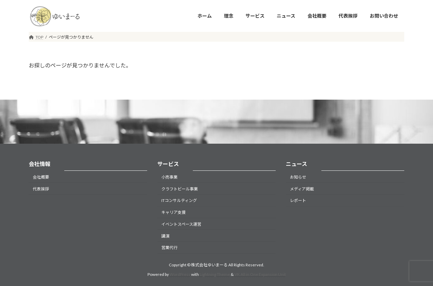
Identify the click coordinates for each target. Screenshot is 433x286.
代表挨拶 (41, 188)
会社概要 (41, 177)
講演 (165, 235)
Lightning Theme (215, 274)
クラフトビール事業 (179, 188)
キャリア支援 (173, 212)
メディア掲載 (302, 188)
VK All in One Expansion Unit (260, 274)
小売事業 (169, 177)
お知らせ (298, 177)
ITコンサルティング (179, 200)
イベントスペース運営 (181, 224)
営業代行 (169, 247)
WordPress (179, 274)
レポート (298, 200)
